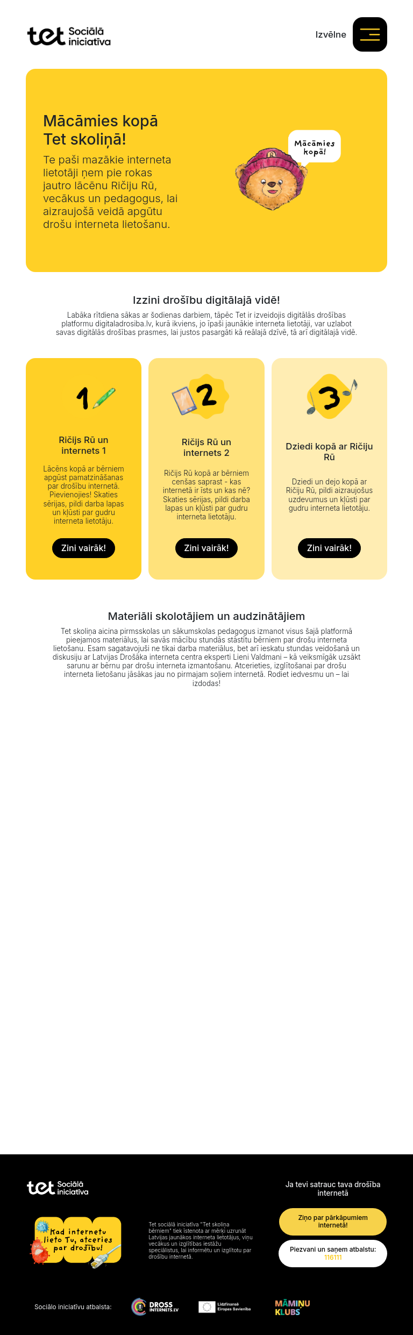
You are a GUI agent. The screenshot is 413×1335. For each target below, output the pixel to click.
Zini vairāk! (83, 547)
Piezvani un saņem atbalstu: (333, 1253)
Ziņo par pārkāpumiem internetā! (332, 1221)
